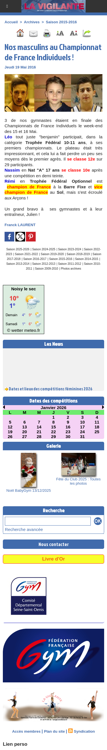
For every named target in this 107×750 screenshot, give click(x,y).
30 (68, 436)
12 (10, 426)
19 (10, 431)
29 (53, 436)
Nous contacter (54, 544)
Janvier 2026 (53, 407)
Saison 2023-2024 (69, 249)
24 (82, 431)
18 (96, 426)
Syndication (84, 731)
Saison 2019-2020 (52, 254)
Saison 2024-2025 (43, 249)
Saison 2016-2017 (34, 259)
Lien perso (15, 744)
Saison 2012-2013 (43, 263)
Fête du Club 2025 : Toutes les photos (78, 481)
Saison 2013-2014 (17, 263)
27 (24, 436)
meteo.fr (32, 330)
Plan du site (54, 731)
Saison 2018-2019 (78, 254)
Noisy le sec (23, 288)
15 (53, 426)
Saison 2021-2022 (26, 254)
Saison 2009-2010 (46, 268)
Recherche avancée (24, 529)
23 (68, 431)
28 (39, 436)
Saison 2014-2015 (86, 259)
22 (53, 431)
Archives (32, 22)
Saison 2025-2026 (17, 249)
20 (24, 431)
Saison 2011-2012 (69, 263)
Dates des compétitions (53, 400)
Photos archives (71, 268)
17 (82, 426)
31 (82, 436)
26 (10, 436)
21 (39, 431)
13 (24, 426)
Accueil (11, 22)
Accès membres (26, 731)
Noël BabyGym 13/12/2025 (28, 490)
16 (68, 426)
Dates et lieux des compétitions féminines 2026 (50, 390)
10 (82, 422)
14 (39, 426)
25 (96, 431)
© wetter (15, 330)
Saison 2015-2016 (61, 22)
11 (96, 422)
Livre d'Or (53, 559)
